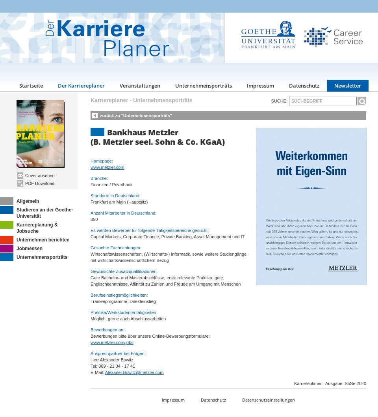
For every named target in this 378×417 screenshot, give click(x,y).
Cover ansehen (36, 175)
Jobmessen (21, 248)
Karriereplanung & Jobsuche (29, 227)
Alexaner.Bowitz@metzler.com (134, 372)
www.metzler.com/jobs (112, 342)
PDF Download (35, 183)
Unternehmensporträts (203, 85)
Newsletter (347, 85)
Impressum (260, 85)
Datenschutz (304, 85)
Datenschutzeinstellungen (268, 400)
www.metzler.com (107, 167)
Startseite (31, 85)
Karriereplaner (109, 100)
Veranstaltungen (140, 85)
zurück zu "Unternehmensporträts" (136, 115)
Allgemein (19, 201)
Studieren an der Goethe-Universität (36, 212)
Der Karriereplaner (81, 85)
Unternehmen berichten (35, 240)
